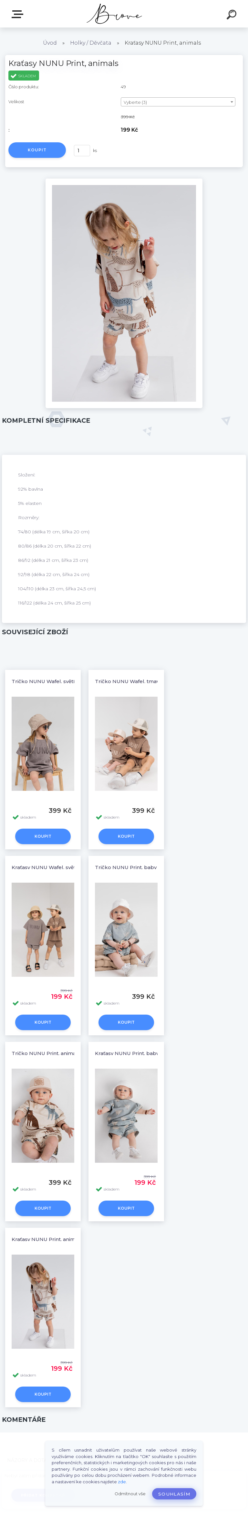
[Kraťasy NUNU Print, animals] (124, 181)
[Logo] (114, 13)
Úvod (50, 43)
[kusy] (82, 150)
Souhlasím (174, 1494)
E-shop (18, 14)
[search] (232, 15)
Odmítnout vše (130, 1493)
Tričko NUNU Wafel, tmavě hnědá (137, 681)
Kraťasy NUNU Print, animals (47, 1239)
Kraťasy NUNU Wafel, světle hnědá (55, 867)
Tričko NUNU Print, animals (46, 1053)
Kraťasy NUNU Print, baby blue (133, 1053)
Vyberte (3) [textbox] (135, 102)
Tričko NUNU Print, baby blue (132, 867)
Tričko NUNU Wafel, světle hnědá (53, 681)
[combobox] (178, 101)
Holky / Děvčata (90, 43)
